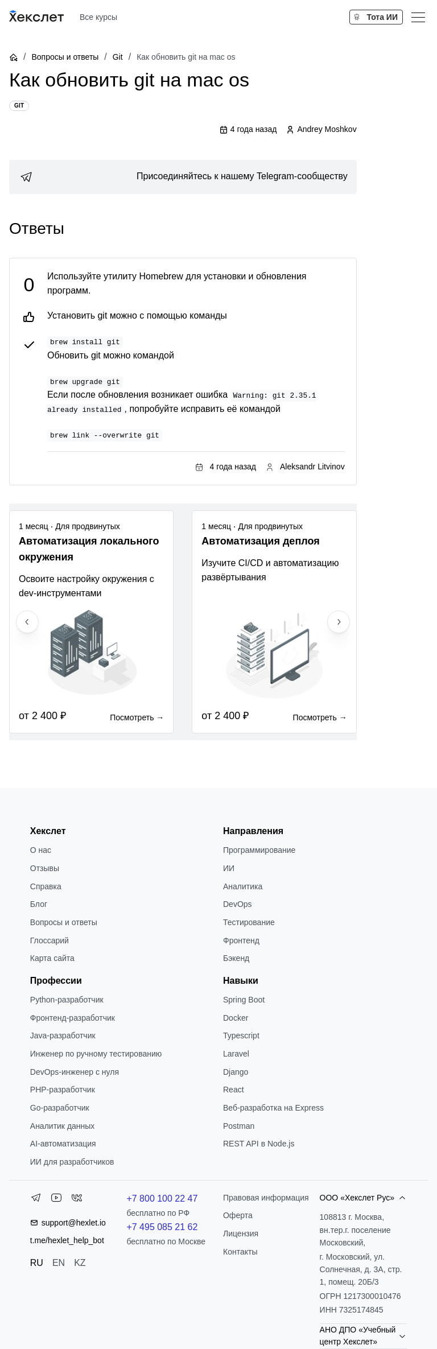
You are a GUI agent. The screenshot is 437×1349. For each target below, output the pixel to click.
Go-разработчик (59, 1107)
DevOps (237, 904)
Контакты (240, 1251)
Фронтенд (241, 940)
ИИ (228, 868)
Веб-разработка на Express (273, 1107)
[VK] (77, 1200)
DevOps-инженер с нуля (74, 1071)
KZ (79, 1263)
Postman (238, 1126)
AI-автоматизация (63, 1143)
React (233, 1089)
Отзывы (44, 868)
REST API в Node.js (258, 1143)
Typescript (241, 1035)
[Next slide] (338, 621)
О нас (40, 850)
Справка (45, 886)
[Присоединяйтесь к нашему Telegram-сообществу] (183, 177)
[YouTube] (56, 1200)
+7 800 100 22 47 (161, 1198)
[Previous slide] (27, 621)
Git (118, 57)
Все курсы (98, 17)
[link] (183, 177)
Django (235, 1071)
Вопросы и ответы (64, 57)
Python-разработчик (67, 999)
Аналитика (242, 886)
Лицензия (240, 1233)
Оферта (238, 1215)
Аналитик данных (62, 1126)
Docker (235, 1017)
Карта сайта (52, 958)
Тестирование (249, 922)
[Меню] (418, 17)
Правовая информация (266, 1197)
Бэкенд (236, 958)
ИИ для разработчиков (72, 1161)
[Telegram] (36, 1200)
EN (58, 1263)
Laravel (236, 1053)
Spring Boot (244, 999)
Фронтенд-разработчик (72, 1017)
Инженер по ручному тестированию (96, 1053)
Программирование (259, 850)
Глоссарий (49, 940)
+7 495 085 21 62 (161, 1227)
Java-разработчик (63, 1035)
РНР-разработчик (62, 1089)
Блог (38, 904)
